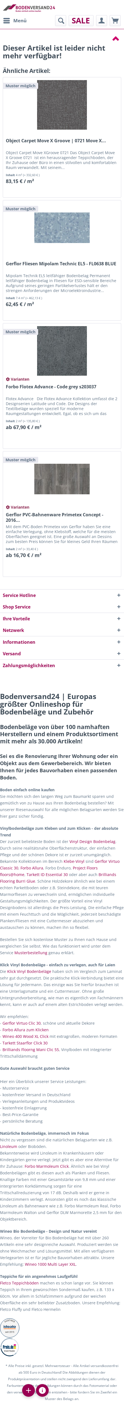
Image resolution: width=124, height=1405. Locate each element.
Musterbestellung (30, 952)
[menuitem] (14, 20)
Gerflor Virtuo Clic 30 (21, 1023)
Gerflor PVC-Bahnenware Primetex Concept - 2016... (54, 517)
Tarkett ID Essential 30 (47, 874)
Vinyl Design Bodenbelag (92, 841)
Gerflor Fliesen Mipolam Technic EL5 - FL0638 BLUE (61, 264)
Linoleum (8, 1146)
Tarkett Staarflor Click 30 (25, 1043)
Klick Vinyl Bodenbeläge (29, 971)
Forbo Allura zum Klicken (25, 1029)
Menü (15, 20)
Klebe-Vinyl (74, 861)
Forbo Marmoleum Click (47, 1166)
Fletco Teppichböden (19, 1283)
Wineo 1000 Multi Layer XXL (50, 1264)
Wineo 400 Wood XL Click (25, 1036)
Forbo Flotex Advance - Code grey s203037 (51, 387)
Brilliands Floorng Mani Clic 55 (30, 1049)
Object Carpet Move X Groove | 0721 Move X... (56, 141)
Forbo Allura (31, 868)
